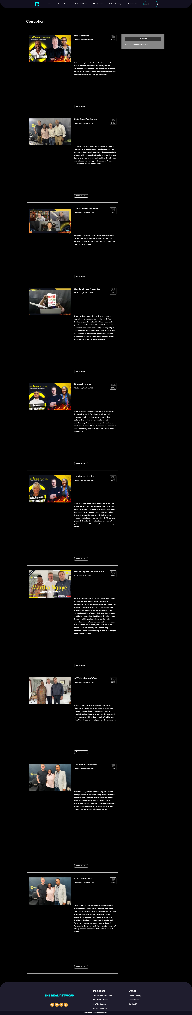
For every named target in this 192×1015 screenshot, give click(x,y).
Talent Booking (115, 4)
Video (92, 39)
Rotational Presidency (85, 119)
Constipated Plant (83, 878)
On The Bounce (99, 1004)
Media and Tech (80, 4)
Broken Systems (82, 384)
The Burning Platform (82, 39)
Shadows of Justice (84, 476)
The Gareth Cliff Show (82, 123)
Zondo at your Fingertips (87, 289)
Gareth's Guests (80, 575)
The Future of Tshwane (86, 208)
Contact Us (132, 4)
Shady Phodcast (100, 1000)
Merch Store (98, 4)
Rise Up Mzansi (82, 36)
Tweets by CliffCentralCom (136, 45)
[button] (63, 4)
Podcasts (63, 4)
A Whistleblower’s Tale (85, 678)
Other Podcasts (100, 1008)
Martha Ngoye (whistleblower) (89, 571)
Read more (81, 106)
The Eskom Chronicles (85, 765)
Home (49, 4)
